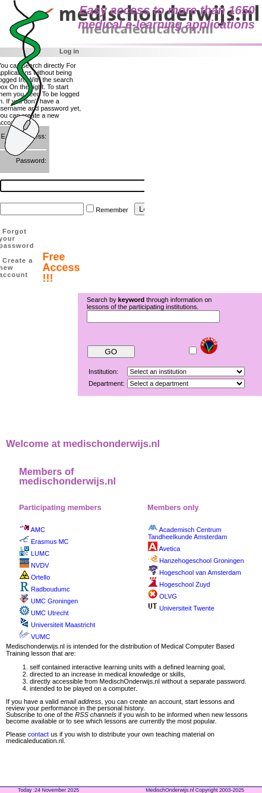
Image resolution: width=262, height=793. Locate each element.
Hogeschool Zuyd (184, 584)
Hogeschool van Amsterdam (200, 572)
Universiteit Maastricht (63, 624)
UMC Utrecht (50, 612)
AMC (37, 529)
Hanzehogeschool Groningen (201, 560)
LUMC (40, 553)
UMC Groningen (54, 601)
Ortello (40, 577)
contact (38, 734)
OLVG (168, 596)
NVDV (40, 565)
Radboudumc (50, 589)
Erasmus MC (50, 541)
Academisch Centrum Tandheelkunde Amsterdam (187, 533)
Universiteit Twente (186, 608)
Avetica (169, 548)
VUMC (40, 636)
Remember (112, 209)
